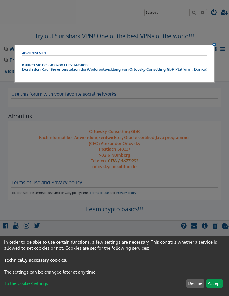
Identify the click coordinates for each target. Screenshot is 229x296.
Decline (195, 283)
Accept (214, 283)
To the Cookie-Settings (26, 283)
